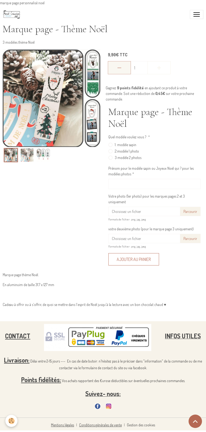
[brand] (13, 14)
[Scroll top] (195, 421)
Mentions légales (62, 425)
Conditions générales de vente (100, 425)
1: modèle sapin (125, 144)
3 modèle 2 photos (128, 157)
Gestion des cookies (141, 425)
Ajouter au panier (134, 259)
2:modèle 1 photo (127, 151)
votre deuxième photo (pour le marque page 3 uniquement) (151, 229)
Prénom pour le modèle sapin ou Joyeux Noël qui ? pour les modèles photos (151, 171)
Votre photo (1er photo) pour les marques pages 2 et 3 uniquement (146, 199)
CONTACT (17, 336)
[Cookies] (11, 421)
